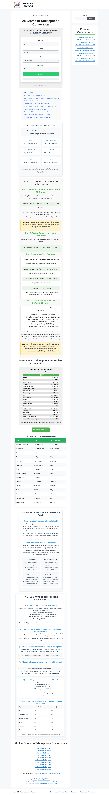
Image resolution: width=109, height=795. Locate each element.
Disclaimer (74, 792)
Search (85, 15)
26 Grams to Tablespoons (43, 755)
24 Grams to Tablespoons (43, 750)
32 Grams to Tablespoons (43, 767)
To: (41, 57)
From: (41, 49)
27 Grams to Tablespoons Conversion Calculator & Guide (41, 782)
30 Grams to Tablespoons (43, 762)
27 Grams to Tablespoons (43, 757)
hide (31, 92)
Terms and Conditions (87, 792)
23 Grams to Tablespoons (43, 748)
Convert (40, 74)
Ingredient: (40, 65)
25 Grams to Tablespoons (43, 753)
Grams (35, 780)
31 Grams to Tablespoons (43, 764)
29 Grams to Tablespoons (43, 760)
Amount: (41, 40)
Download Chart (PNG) (40, 429)
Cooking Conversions (42, 778)
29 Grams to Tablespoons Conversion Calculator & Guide (41, 783)
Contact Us (54, 792)
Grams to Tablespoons (44, 780)
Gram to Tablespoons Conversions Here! (47, 773)
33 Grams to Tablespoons (43, 769)
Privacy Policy (64, 792)
